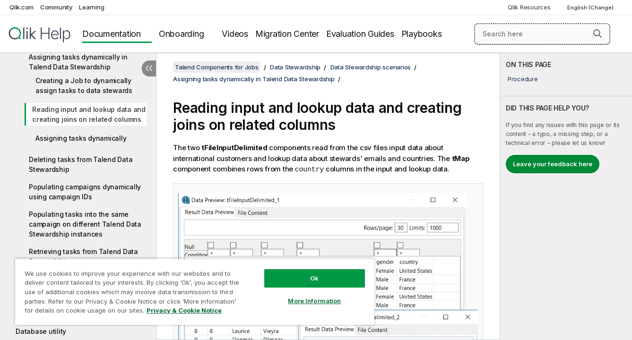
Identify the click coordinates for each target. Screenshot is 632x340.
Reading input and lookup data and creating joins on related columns (89, 114)
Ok (314, 278)
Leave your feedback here (552, 164)
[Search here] (542, 34)
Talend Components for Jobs (217, 67)
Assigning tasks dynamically (80, 138)
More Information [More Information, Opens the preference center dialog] (314, 301)
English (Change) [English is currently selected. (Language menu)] (591, 7)
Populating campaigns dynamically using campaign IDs (85, 192)
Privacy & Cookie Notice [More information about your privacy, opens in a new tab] (184, 310)
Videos (235, 34)
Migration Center (287, 34)
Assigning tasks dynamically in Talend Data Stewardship (78, 62)
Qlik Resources (529, 7)
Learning (91, 7)
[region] (194, 291)
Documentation (111, 34)
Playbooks (421, 34)
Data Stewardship (295, 67)
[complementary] (566, 196)
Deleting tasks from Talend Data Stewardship (80, 164)
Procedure (523, 79)
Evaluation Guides (360, 34)
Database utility (41, 331)
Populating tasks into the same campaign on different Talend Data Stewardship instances (85, 224)
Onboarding (181, 34)
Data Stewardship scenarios (370, 67)
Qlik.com (21, 7)
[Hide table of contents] (149, 68)
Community (56, 7)
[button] (597, 33)
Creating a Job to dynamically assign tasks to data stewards (83, 85)
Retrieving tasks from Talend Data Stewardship (83, 256)
